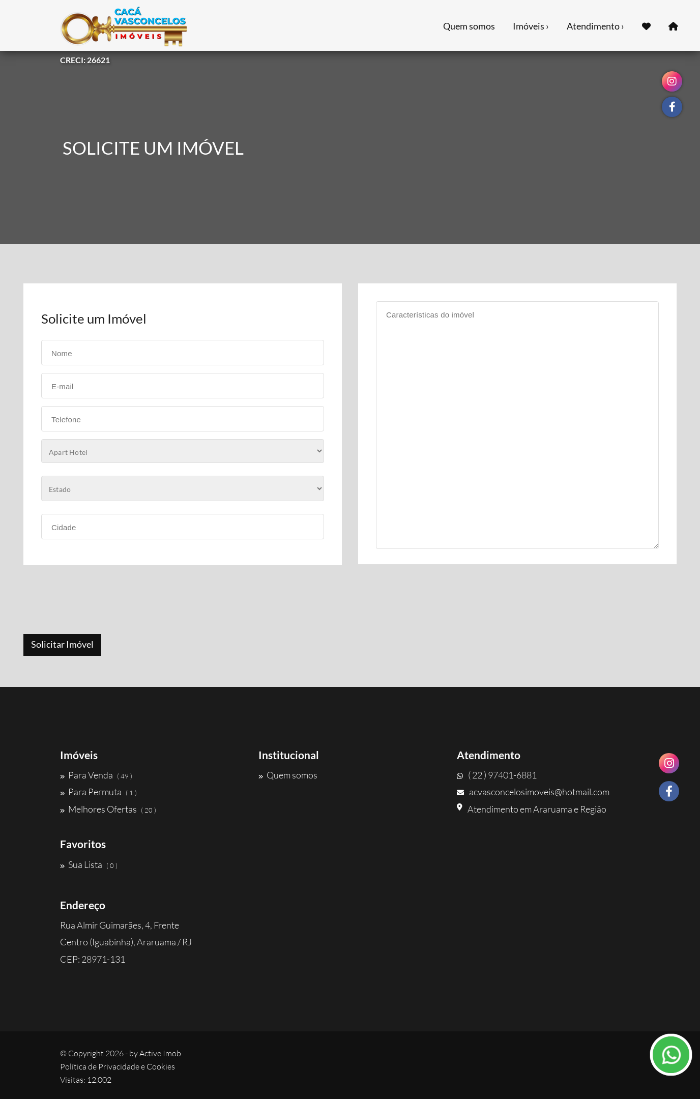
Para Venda (96, 774)
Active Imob (160, 1053)
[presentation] (100, 600)
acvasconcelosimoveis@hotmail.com (533, 791)
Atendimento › (595, 26)
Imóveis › (531, 26)
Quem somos (469, 26)
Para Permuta (98, 791)
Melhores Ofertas (108, 809)
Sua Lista (89, 864)
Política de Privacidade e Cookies (117, 1066)
